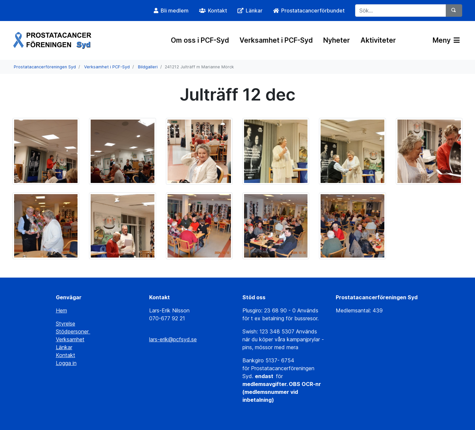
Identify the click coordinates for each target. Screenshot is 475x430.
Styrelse (65, 323)
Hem (61, 310)
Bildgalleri (148, 66)
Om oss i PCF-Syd (200, 40)
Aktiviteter (378, 40)
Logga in (66, 363)
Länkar (64, 347)
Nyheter (336, 40)
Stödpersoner (73, 331)
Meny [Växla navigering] (446, 40)
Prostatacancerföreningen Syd (45, 66)
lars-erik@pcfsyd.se (173, 339)
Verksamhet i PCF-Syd (276, 40)
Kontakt (65, 355)
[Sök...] (400, 10)
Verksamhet (70, 339)
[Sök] (454, 10)
